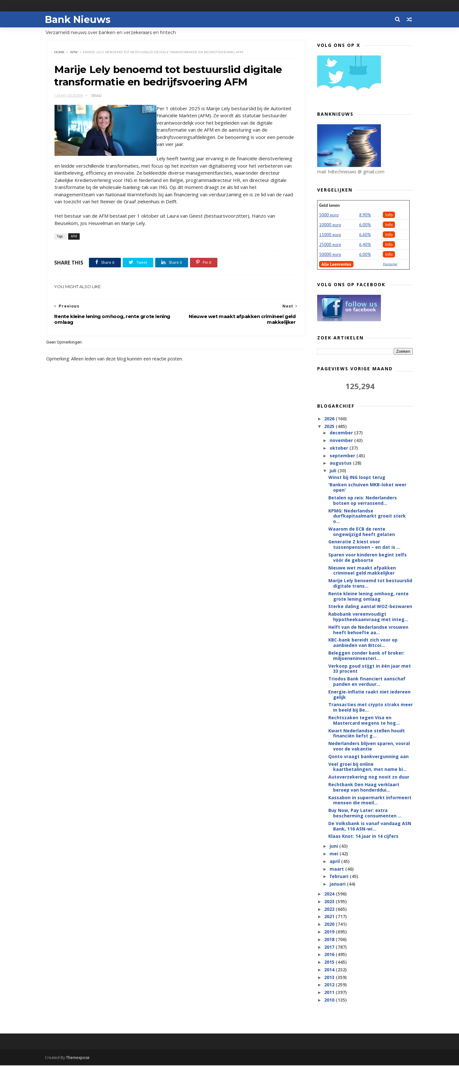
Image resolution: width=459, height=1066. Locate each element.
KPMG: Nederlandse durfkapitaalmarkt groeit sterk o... (367, 516)
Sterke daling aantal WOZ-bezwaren (370, 607)
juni (334, 846)
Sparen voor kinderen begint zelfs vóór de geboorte (367, 557)
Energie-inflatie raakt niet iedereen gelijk (369, 694)
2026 (330, 419)
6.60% (365, 235)
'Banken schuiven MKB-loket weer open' (367, 487)
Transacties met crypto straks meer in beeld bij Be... (370, 707)
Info (389, 215)
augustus (341, 463)
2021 (330, 917)
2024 (330, 894)
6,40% (365, 245)
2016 (330, 955)
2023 (330, 902)
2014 (330, 970)
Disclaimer (390, 264)
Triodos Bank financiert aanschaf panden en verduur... (366, 681)
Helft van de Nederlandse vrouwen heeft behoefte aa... (368, 630)
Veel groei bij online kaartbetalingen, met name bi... (367, 767)
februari (339, 877)
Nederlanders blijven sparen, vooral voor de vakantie (369, 746)
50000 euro (330, 254)
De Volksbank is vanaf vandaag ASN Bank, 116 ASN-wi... (369, 826)
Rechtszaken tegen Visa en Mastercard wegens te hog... (364, 720)
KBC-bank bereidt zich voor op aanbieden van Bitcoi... (362, 643)
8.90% (365, 215)
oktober (339, 448)
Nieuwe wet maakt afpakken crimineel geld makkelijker (362, 571)
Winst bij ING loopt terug (356, 477)
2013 (330, 978)
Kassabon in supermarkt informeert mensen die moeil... (370, 800)
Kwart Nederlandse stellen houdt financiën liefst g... (366, 733)
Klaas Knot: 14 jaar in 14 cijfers (363, 836)
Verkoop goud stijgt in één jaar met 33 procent (369, 669)
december (341, 433)
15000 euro (330, 235)
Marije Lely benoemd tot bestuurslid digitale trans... (370, 583)
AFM (74, 52)
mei (334, 854)
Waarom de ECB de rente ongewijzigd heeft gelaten (361, 532)
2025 (330, 427)
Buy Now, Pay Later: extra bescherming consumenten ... (365, 813)
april (335, 862)
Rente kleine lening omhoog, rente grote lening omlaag (368, 596)
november (341, 441)
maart (337, 869)
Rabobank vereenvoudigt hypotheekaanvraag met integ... (368, 617)
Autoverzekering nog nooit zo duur (368, 777)
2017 (330, 947)
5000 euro (329, 215)
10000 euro (330, 225)
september (342, 456)
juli (333, 471)
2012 (330, 985)
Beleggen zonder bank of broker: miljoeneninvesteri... (366, 656)
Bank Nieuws (79, 19)
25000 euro (330, 245)
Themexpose (79, 1058)
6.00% (365, 225)
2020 (330, 924)
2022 (330, 909)
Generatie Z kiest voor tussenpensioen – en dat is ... (364, 544)
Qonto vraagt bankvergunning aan (368, 757)
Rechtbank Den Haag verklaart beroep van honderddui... (363, 787)
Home (60, 52)
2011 (330, 993)
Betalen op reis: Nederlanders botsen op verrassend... (362, 500)
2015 (330, 962)
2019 (330, 932)
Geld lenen (329, 205)
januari (337, 884)
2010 (330, 1000)
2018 (330, 940)
